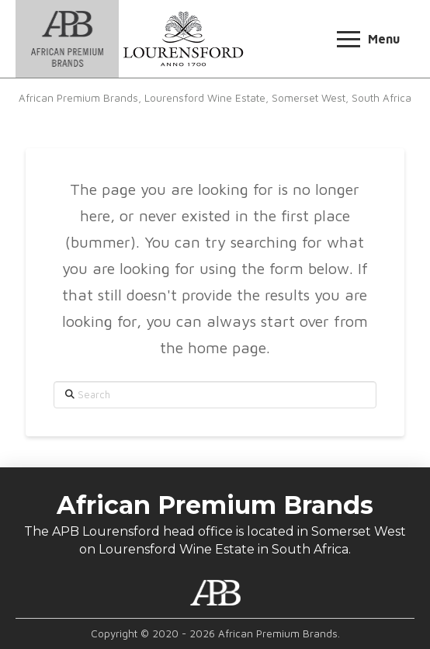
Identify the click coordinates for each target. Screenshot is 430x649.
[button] (368, 39)
